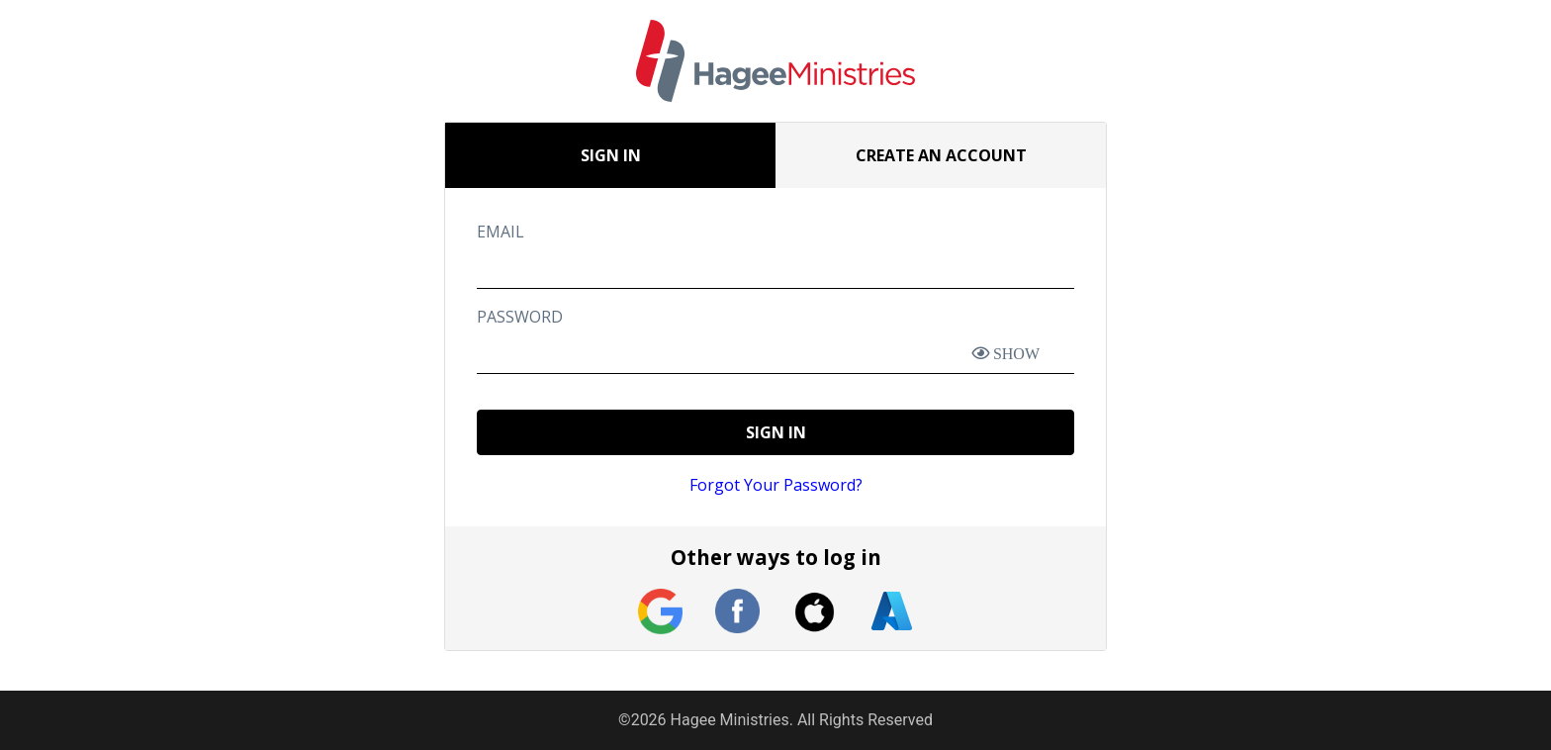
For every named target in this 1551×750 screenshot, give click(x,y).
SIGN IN (776, 432)
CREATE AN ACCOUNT (941, 155)
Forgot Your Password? (776, 485)
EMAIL (500, 231)
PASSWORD (520, 317)
